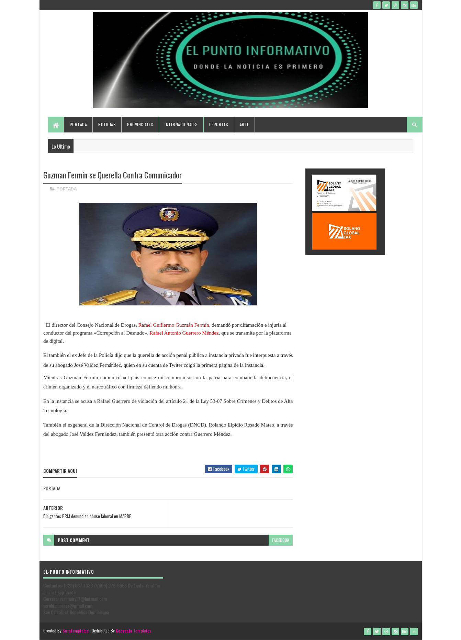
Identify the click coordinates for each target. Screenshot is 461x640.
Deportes (218, 124)
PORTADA (67, 189)
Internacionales (181, 124)
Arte (244, 124)
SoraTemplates (76, 630)
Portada (78, 124)
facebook (280, 540)
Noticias (107, 124)
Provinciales (140, 124)
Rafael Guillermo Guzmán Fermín (173, 325)
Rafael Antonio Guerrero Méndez (184, 333)
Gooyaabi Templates (133, 630)
